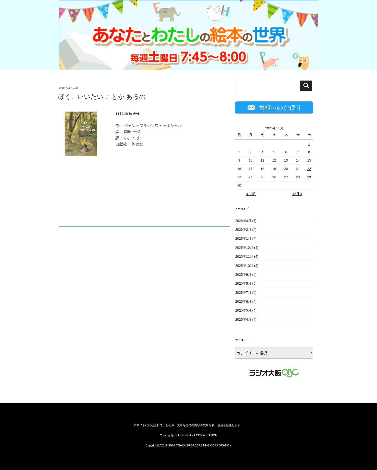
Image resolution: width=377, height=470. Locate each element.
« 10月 (251, 194)
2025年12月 (244, 248)
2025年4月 (243, 319)
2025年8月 (243, 283)
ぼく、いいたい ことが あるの (102, 96)
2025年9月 (243, 274)
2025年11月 (244, 256)
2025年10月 (244, 266)
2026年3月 (243, 221)
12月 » (297, 194)
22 (309, 169)
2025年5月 (243, 310)
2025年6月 (243, 301)
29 (309, 177)
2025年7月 (243, 293)
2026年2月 (243, 230)
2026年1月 (243, 238)
